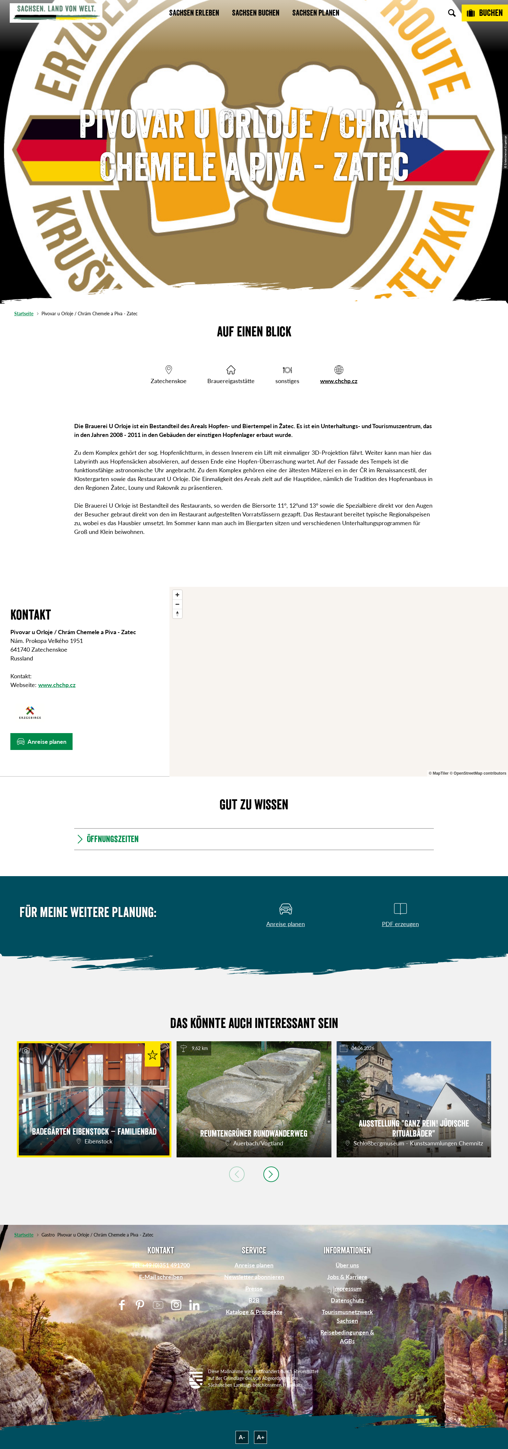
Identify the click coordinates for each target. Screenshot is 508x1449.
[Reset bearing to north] (177, 613)
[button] (41, 741)
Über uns (347, 1265)
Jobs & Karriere (347, 1276)
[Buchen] (485, 13)
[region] (338, 682)
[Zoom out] (177, 604)
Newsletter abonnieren (254, 1276)
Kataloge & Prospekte (254, 1311)
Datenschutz (347, 1300)
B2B (254, 1300)
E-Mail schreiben (161, 1276)
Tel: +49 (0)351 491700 (161, 1265)
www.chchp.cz (338, 380)
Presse (254, 1288)
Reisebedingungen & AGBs (347, 1337)
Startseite (23, 313)
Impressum (347, 1288)
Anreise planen (254, 1265)
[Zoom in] (177, 594)
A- (242, 1437)
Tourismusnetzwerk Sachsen (347, 1316)
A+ (260, 1437)
